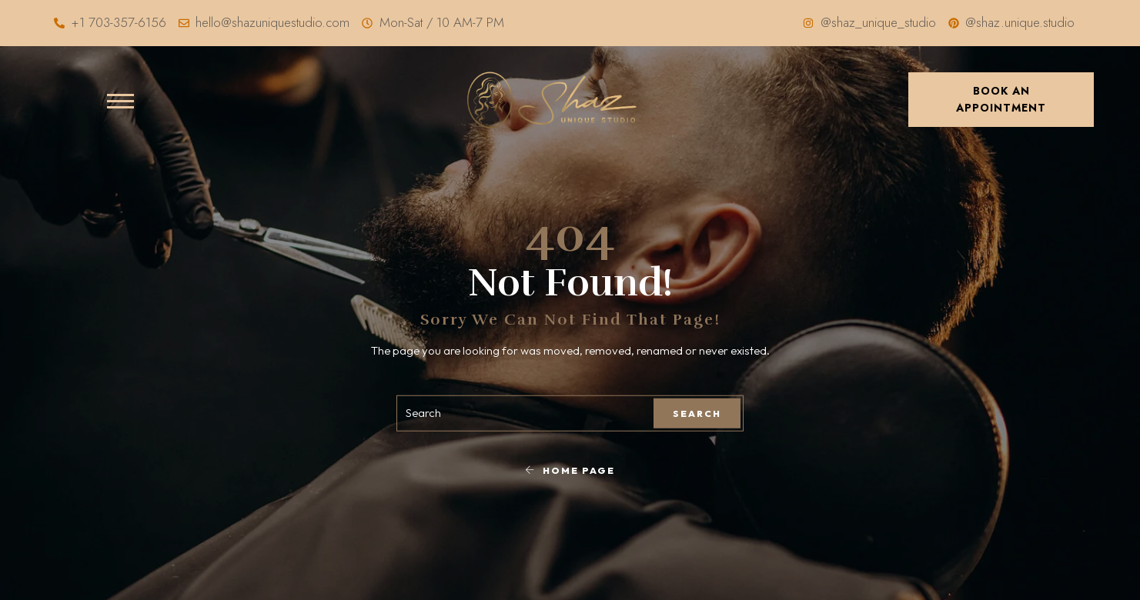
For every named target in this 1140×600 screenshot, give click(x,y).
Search (697, 413)
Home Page (570, 469)
